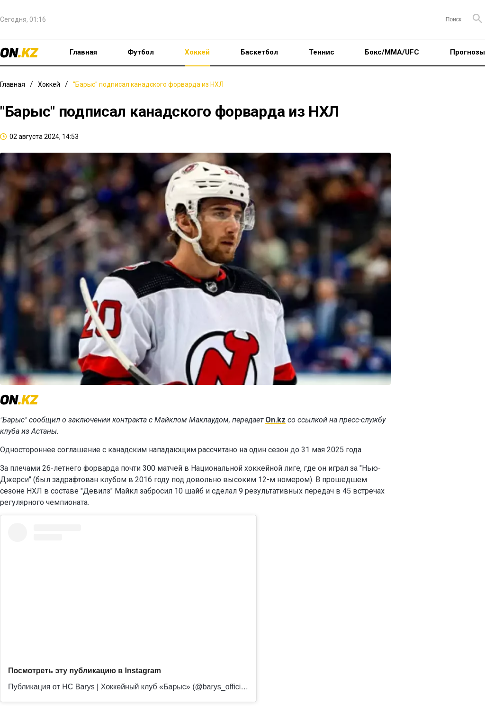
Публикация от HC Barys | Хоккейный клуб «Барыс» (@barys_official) (128, 687)
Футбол (140, 52)
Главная (83, 52)
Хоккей (197, 52)
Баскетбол (259, 52)
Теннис (321, 52)
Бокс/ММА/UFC (392, 52)
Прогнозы (467, 52)
